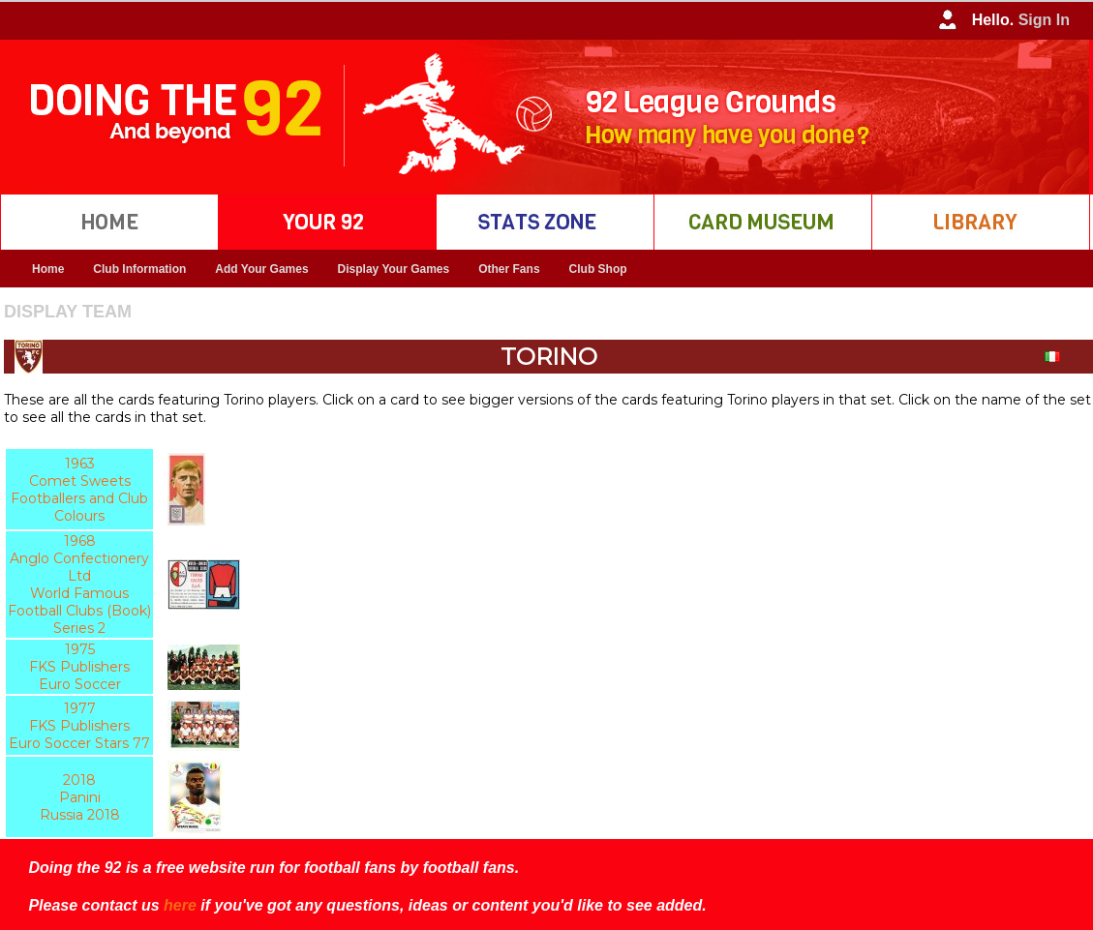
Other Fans (508, 269)
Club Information (139, 269)
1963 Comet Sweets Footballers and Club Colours (79, 490)
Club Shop (598, 269)
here (180, 905)
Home (48, 269)
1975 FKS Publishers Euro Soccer (79, 667)
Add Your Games (261, 269)
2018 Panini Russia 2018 (80, 797)
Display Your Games (394, 269)
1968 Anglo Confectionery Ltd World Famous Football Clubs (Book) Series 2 (79, 584)
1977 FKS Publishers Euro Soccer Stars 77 (79, 726)
